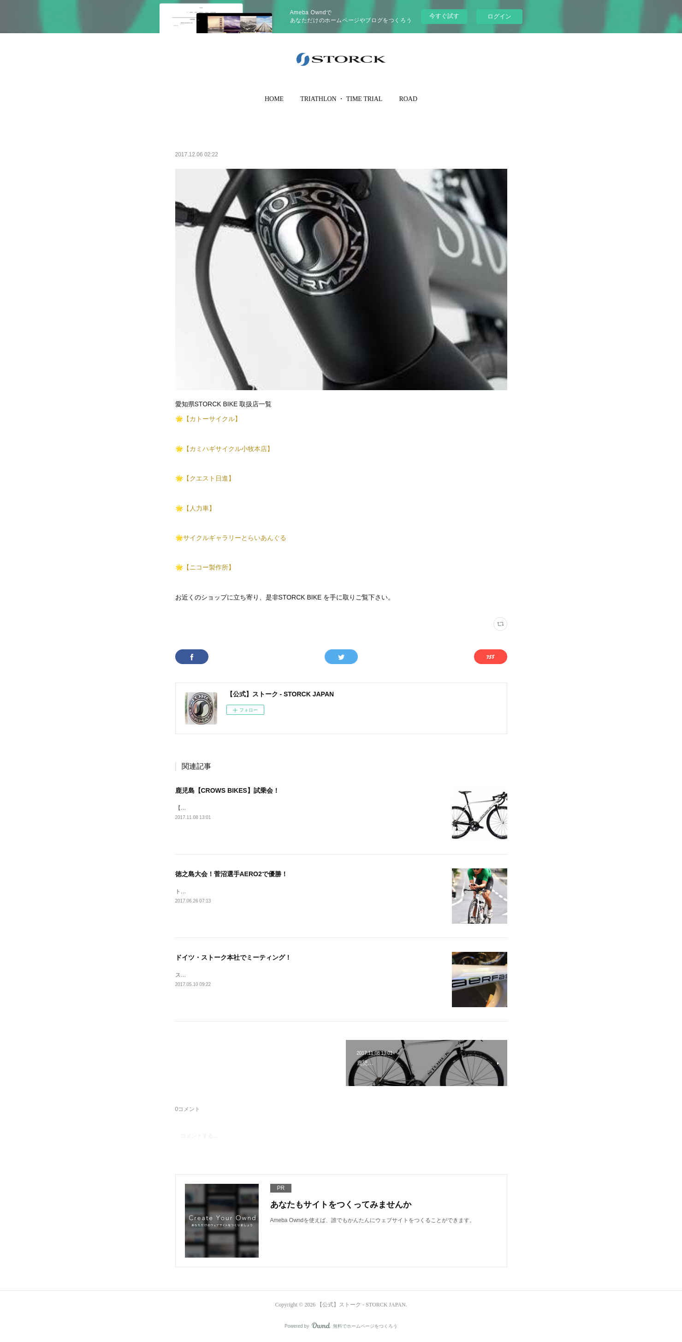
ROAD (408, 98)
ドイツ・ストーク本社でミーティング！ (233, 957)
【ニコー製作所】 (209, 567)
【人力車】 (199, 508)
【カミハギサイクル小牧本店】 (228, 448)
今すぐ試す (444, 15)
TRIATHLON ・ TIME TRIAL (341, 98)
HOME (274, 98)
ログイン (499, 16)
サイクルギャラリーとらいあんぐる (234, 537)
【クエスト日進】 (209, 478)
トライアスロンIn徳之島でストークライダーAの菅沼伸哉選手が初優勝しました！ (276, 891)
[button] (274, 99)
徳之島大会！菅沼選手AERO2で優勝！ (231, 874)
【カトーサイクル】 (212, 418)
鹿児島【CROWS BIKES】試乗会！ (227, 790)
